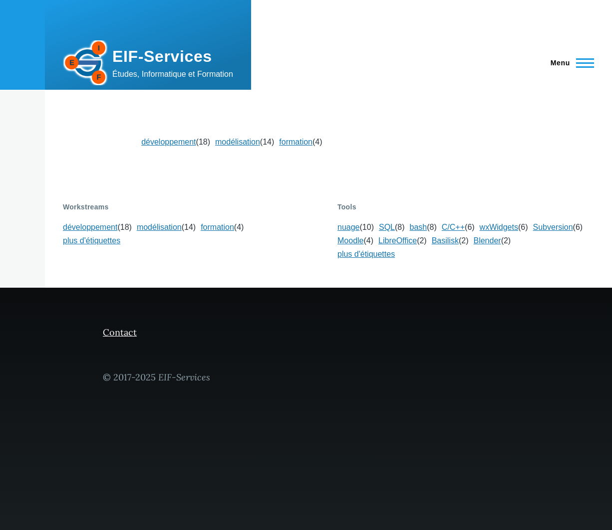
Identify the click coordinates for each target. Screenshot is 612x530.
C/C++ (453, 227)
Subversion (553, 227)
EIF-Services (162, 56)
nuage (348, 227)
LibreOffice (397, 240)
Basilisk (445, 240)
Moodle (350, 240)
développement (168, 142)
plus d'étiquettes (91, 240)
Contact (120, 332)
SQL (387, 227)
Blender (487, 240)
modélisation (237, 142)
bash (418, 227)
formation (295, 142)
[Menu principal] (569, 63)
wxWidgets (499, 227)
